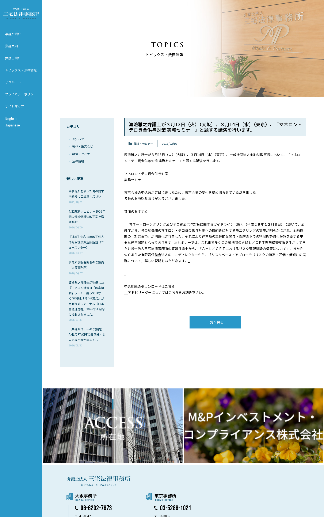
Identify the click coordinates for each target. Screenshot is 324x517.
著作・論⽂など (82, 146)
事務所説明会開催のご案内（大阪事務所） (86, 267)
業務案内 (11, 49)
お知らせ (78, 139)
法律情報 (78, 161)
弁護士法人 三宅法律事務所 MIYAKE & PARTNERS (21, 15)
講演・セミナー (82, 154)
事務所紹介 (13, 37)
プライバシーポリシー (21, 97)
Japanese (12, 128)
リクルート (13, 85)
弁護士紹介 (13, 61)
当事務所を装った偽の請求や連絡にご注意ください (86, 196)
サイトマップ (14, 109)
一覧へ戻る (215, 321)
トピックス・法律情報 (21, 73)
